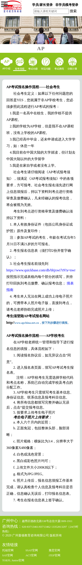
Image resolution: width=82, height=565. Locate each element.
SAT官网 (7, 555)
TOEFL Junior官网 (13, 560)
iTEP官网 (54, 555)
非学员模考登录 (66, 5)
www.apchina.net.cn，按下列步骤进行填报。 (42, 322)
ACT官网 (31, 555)
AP (41, 48)
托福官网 (8, 550)
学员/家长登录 (42, 5)
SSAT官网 (31, 550)
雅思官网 (54, 550)
